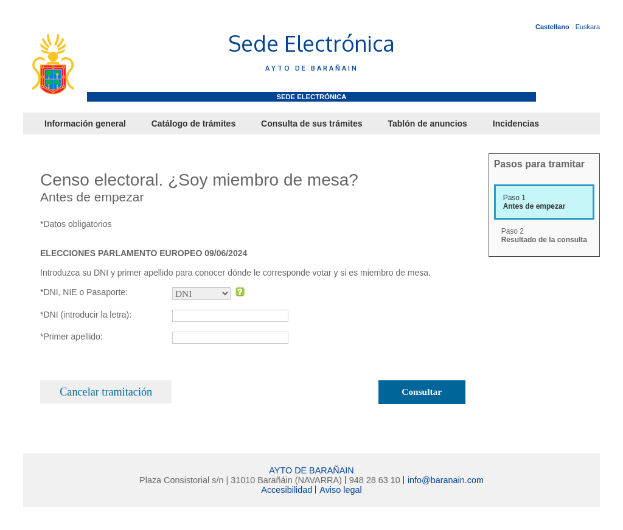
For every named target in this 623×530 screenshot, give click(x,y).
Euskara (588, 26)
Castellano (552, 26)
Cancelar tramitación (106, 392)
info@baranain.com (446, 480)
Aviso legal (340, 490)
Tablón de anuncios (427, 123)
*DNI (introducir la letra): (85, 314)
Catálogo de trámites (193, 123)
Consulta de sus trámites (312, 123)
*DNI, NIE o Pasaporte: (84, 292)
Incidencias (516, 123)
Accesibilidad (286, 490)
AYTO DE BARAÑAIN (311, 470)
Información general (85, 123)
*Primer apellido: (71, 336)
